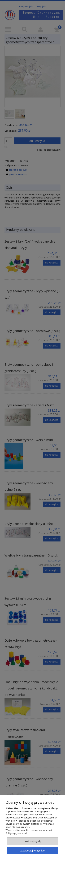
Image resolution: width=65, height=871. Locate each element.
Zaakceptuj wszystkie (32, 850)
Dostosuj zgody (32, 841)
